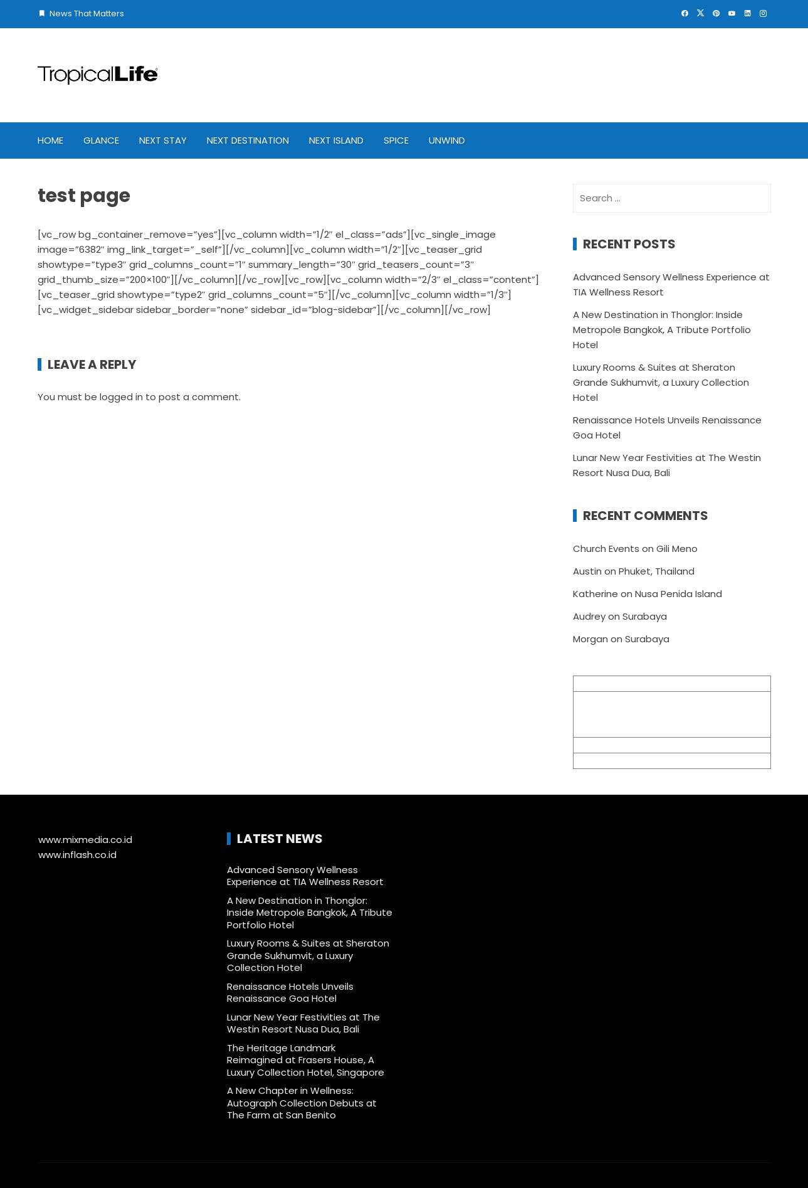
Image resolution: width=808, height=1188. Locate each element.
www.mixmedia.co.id (85, 839)
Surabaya (644, 616)
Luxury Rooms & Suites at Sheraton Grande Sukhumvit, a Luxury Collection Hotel (661, 382)
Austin (587, 571)
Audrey (589, 616)
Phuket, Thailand (657, 571)
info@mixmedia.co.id (622, 744)
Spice (396, 140)
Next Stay (163, 140)
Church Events (606, 548)
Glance (101, 140)
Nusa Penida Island (678, 593)
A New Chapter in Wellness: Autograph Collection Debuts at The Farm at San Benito (302, 1103)
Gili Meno (677, 548)
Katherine (595, 593)
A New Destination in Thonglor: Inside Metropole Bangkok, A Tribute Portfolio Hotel (662, 329)
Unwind (447, 140)
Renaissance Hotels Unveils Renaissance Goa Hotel (290, 992)
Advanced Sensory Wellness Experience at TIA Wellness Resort (306, 876)
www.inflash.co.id (77, 854)
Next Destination (248, 140)
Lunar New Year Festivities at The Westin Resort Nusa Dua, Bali (303, 1023)
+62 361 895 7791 (612, 760)
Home (50, 140)
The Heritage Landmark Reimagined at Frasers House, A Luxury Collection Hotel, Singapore (305, 1060)
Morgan (590, 638)
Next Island (336, 140)
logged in (121, 396)
